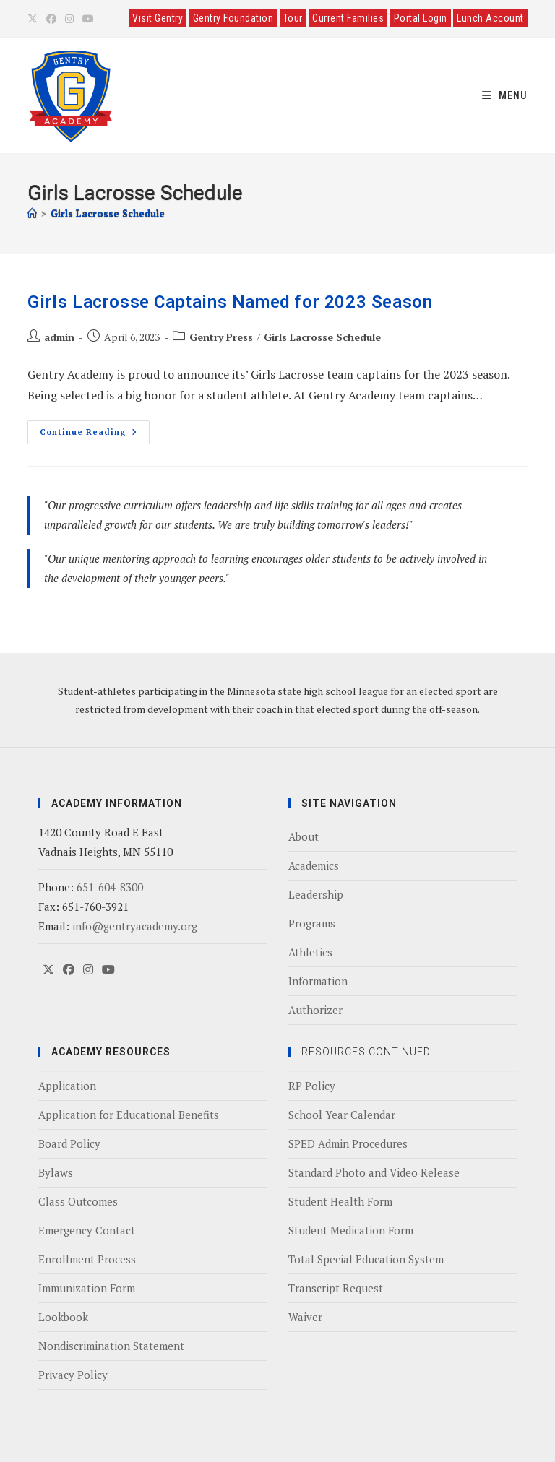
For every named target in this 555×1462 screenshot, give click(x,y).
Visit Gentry (157, 18)
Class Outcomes (78, 1201)
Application (67, 1085)
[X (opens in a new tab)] (34, 19)
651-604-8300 (110, 887)
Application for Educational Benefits (128, 1114)
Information (318, 981)
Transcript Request (335, 1288)
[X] (48, 969)
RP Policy (311, 1085)
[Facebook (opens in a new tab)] (51, 19)
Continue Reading (95, 428)
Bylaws (55, 1172)
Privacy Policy (73, 1374)
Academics (313, 865)
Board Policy (69, 1143)
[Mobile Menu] (505, 95)
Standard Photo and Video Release (374, 1172)
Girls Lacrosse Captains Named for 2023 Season (229, 302)
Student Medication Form (350, 1230)
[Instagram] (88, 969)
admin (59, 337)
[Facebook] (68, 969)
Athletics (310, 952)
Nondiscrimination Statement (111, 1345)
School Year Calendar (341, 1114)
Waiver (305, 1317)
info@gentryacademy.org (134, 926)
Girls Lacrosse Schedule (108, 213)
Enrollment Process (87, 1259)
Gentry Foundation (233, 18)
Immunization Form (86, 1288)
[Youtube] (108, 969)
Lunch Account (490, 18)
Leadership (315, 894)
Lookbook (63, 1317)
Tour (293, 18)
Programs (311, 923)
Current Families (348, 18)
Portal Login (420, 18)
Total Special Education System (366, 1259)
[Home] (32, 213)
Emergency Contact (86, 1230)
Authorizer (315, 1010)
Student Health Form (340, 1201)
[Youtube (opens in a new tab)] (88, 19)
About (303, 836)
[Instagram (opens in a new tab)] (69, 19)
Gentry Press (221, 337)
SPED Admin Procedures (348, 1143)
